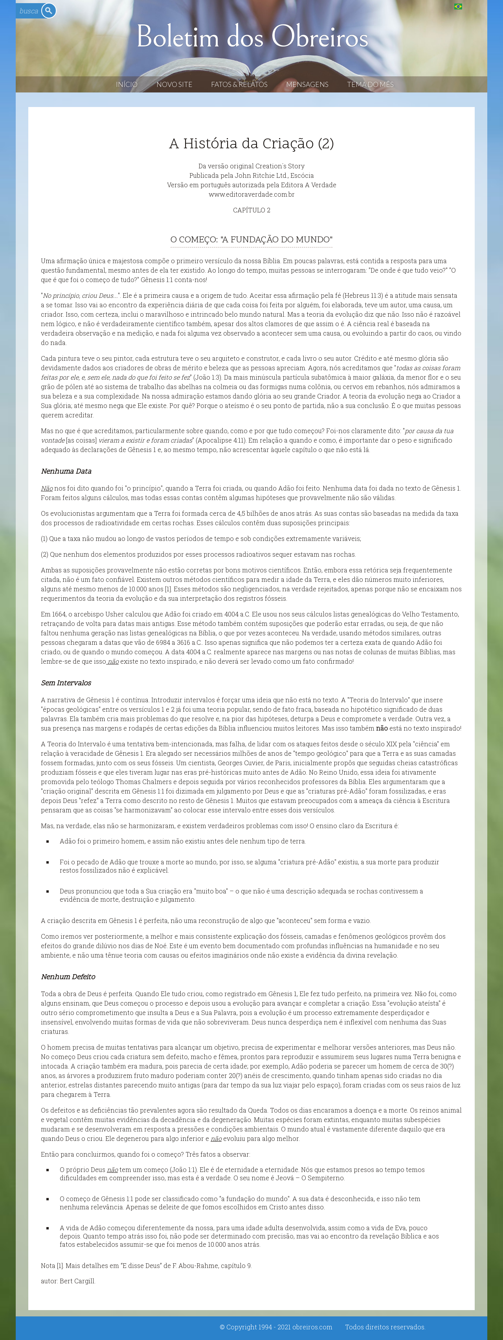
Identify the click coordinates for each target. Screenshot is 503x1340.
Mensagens (307, 84)
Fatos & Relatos (239, 84)
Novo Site (174, 84)
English (474, 6)
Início (127, 84)
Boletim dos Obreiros (251, 37)
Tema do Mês (370, 84)
